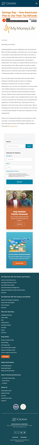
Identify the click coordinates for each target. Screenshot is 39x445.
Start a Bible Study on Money (7, 285)
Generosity (3, 327)
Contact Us (3, 400)
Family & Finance (5, 322)
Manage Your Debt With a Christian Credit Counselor (13, 290)
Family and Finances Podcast (7, 370)
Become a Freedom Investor (7, 340)
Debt (2, 320)
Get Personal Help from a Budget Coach (10, 287)
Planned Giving (4, 342)
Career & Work (4, 317)
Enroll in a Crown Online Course (8, 280)
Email (8, 163)
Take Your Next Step (7, 312)
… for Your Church (5, 380)
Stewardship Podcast (6, 368)
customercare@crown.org (21, 427)
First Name (9, 156)
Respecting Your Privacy (12, 171)
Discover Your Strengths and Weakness (10, 300)
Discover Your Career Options (7, 302)
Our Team (3, 395)
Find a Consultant (5, 305)
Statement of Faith (5, 393)
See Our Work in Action (6, 398)
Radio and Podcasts (7, 362)
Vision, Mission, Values (6, 390)
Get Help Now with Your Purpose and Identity (15, 297)
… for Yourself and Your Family (8, 378)
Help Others (5, 337)
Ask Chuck (3, 292)
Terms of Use (15, 437)
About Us (4, 387)
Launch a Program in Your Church (9, 352)
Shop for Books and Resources (11, 375)
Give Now (5, 356)
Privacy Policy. (22, 176)
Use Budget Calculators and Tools (8, 282)
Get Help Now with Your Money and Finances (15, 277)
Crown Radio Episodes (6, 365)
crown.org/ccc (13, 126)
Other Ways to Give (5, 345)
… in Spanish (4, 383)
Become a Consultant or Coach (8, 350)
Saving (2, 330)
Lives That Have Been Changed (8, 347)
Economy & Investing (6, 325)
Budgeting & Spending (6, 315)
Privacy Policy (24, 437)
